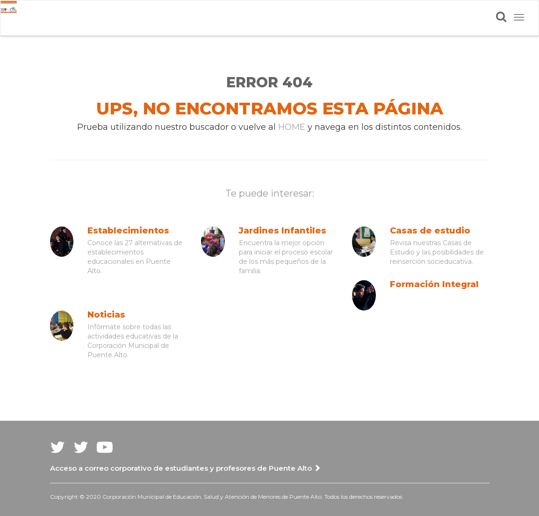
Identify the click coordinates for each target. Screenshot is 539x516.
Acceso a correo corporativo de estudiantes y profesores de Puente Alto (185, 468)
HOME (291, 127)
